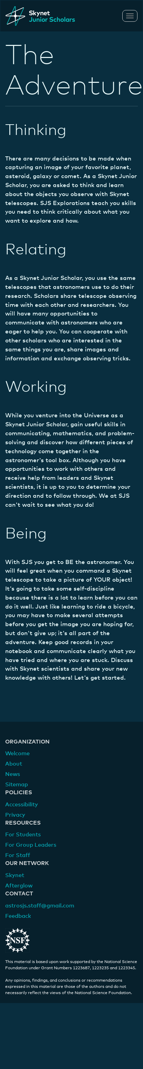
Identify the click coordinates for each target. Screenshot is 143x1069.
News (12, 774)
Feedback (18, 916)
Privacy (15, 815)
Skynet (14, 875)
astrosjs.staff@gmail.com (39, 905)
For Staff (17, 855)
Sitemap (16, 784)
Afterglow (18, 885)
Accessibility (21, 804)
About (13, 764)
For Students (23, 834)
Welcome (17, 753)
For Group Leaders (30, 845)
